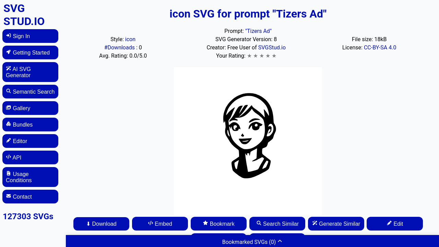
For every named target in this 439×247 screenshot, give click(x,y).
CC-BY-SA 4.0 (380, 47)
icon (130, 39)
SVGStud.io (272, 47)
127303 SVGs (28, 216)
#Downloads (120, 47)
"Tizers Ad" (258, 31)
